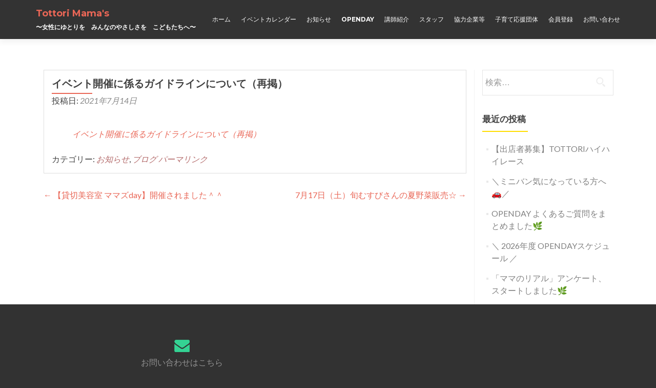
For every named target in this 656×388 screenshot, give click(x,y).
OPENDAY (357, 19)
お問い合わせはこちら (182, 362)
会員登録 (560, 19)
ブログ (144, 159)
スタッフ (431, 19)
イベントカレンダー (268, 19)
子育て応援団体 (516, 19)
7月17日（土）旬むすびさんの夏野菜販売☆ (380, 195)
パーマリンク (183, 159)
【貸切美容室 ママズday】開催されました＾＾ (133, 195)
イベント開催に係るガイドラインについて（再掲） (166, 134)
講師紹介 (396, 19)
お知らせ (318, 19)
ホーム (221, 19)
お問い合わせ (601, 19)
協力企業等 (469, 19)
